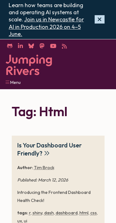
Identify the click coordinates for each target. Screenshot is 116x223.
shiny (37, 213)
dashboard (67, 213)
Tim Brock (44, 167)
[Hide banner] (100, 19)
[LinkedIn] (20, 45)
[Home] (29, 65)
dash (49, 213)
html (83, 213)
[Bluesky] (31, 45)
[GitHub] (10, 45)
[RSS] (64, 45)
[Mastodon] (42, 45)
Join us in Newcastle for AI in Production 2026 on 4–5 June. (46, 26)
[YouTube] (53, 45)
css (93, 213)
